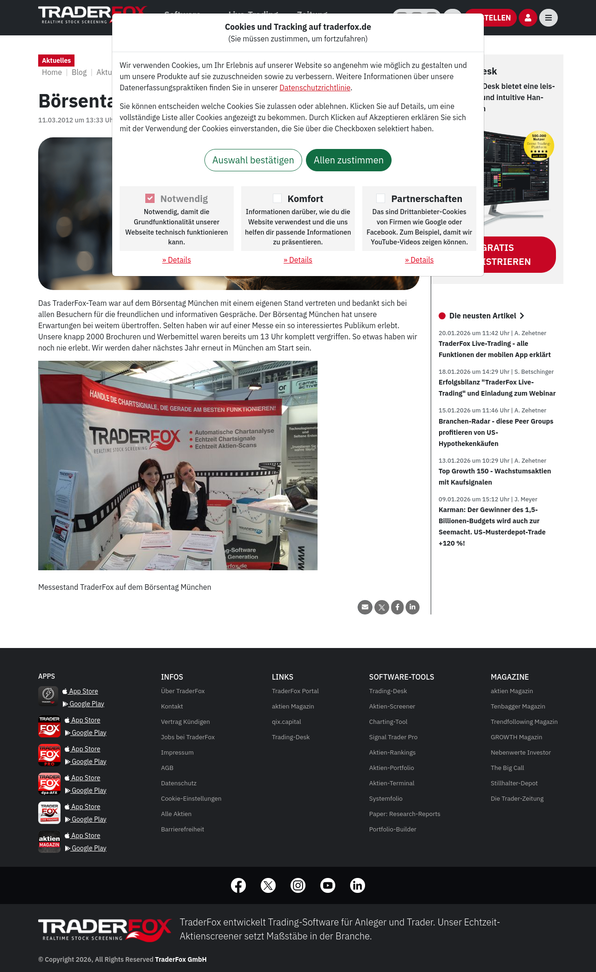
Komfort (306, 198)
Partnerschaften (426, 198)
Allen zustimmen (349, 160)
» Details (176, 259)
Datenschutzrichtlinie (314, 87)
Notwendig (184, 198)
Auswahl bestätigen (253, 160)
